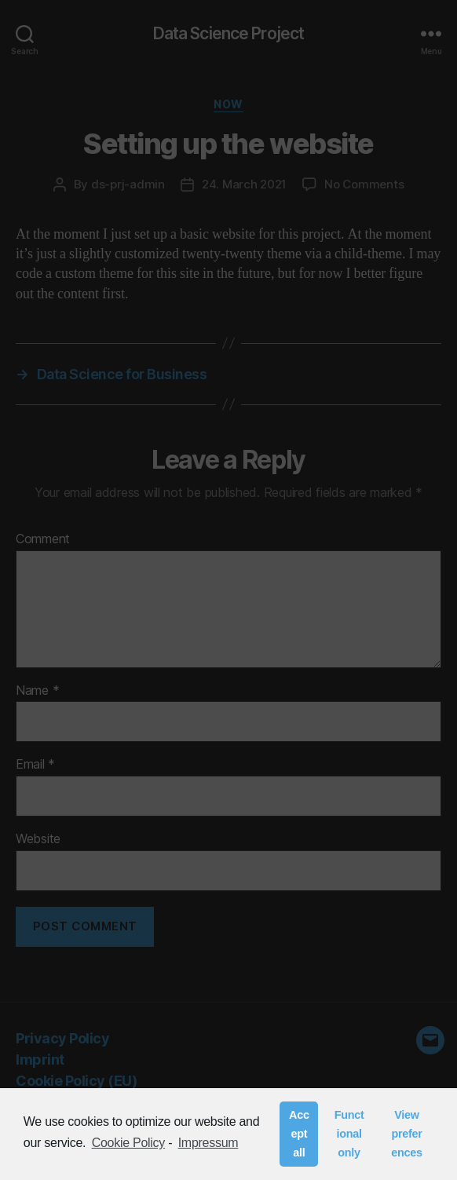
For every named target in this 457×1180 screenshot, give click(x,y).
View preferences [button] (406, 1134)
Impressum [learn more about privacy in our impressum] (208, 1142)
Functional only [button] (349, 1134)
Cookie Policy (128, 1142)
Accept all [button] (299, 1134)
